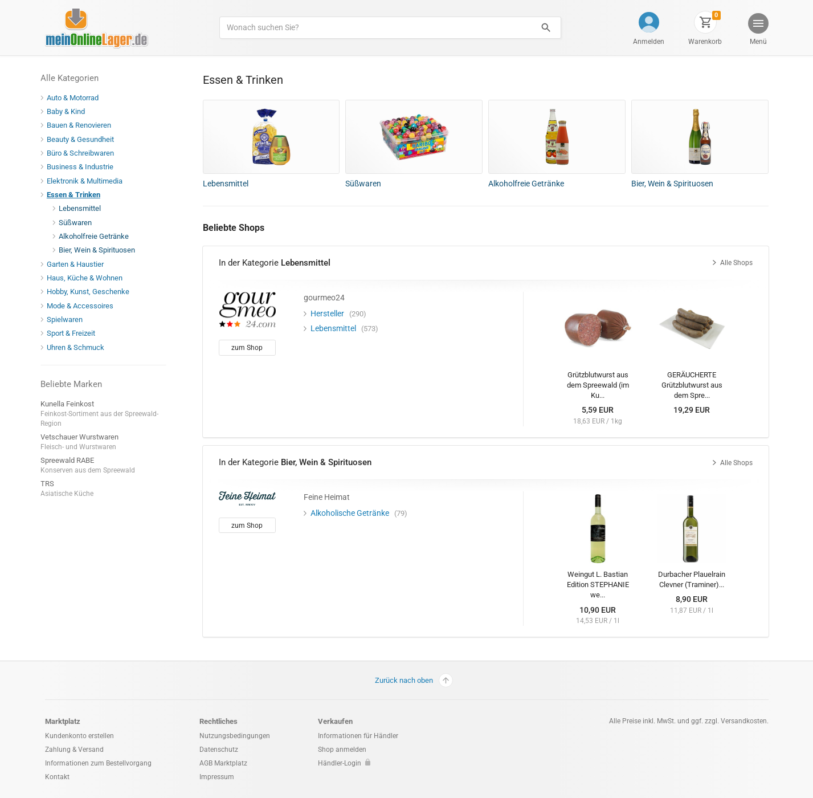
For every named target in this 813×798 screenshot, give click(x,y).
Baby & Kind (67, 111)
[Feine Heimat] (247, 497)
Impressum (216, 777)
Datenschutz (218, 750)
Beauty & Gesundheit (82, 139)
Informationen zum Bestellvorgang (98, 763)
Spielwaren (66, 319)
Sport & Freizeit (72, 333)
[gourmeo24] (247, 309)
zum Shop (247, 348)
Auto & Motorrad (74, 97)
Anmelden (648, 42)
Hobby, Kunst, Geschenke (89, 291)
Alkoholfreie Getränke (95, 236)
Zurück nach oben (414, 680)
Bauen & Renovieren (80, 125)
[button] (757, 30)
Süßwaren (76, 222)
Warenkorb (705, 42)
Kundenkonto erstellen (79, 736)
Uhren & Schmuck (77, 347)
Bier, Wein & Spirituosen (98, 250)
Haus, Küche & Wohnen (86, 278)
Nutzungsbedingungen (234, 736)
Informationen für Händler (358, 736)
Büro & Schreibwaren (82, 153)
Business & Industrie (81, 166)
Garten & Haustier (76, 264)
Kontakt (57, 777)
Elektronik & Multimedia (86, 181)
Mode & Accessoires (81, 306)
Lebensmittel (81, 208)
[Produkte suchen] (375, 27)
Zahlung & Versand (74, 750)
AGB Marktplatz (223, 763)
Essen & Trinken (75, 194)
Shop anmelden (342, 750)
